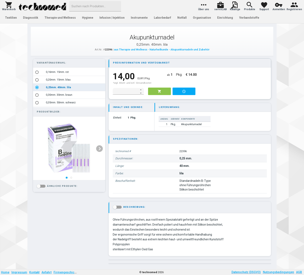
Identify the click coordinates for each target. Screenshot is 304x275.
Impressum (19, 272)
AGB (299, 272)
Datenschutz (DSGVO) (246, 272)
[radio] (37, 72)
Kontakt (34, 272)
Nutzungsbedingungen (278, 272)
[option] (69, 72)
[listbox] (69, 87)
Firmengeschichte (66, 272)
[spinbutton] (125, 91)
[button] (9, 6)
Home (5, 272)
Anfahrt (46, 272)
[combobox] (95, 6)
